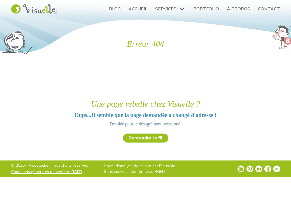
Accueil (138, 9)
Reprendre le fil (146, 138)
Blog (115, 9)
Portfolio (206, 9)
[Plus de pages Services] (182, 9)
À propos (238, 9)
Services (165, 9)
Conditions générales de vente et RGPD (46, 172)
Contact (269, 9)
